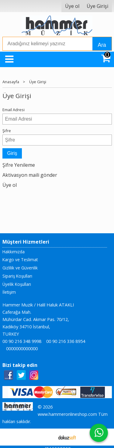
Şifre (6, 130)
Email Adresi (13, 109)
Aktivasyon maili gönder (29, 175)
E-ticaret (47, 437)
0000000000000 (22, 348)
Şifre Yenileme (18, 165)
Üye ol (9, 185)
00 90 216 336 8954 (65, 341)
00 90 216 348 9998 (21, 341)
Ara (102, 45)
